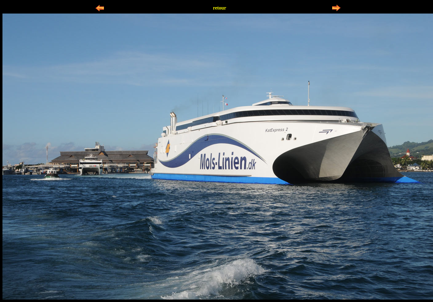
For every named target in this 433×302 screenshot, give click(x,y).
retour (219, 7)
